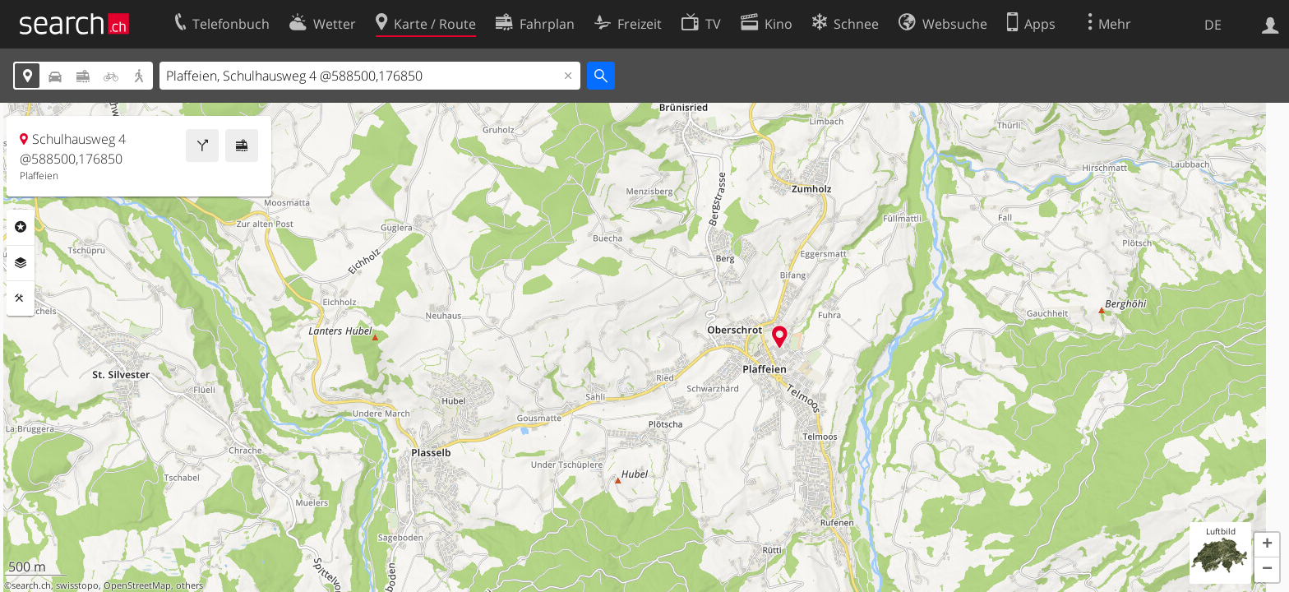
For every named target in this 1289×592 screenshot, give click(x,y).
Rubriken (21, 227)
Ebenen (21, 263)
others (189, 585)
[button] (1266, 545)
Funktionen (21, 298)
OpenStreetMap (137, 585)
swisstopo (77, 585)
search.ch (31, 585)
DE (1213, 25)
